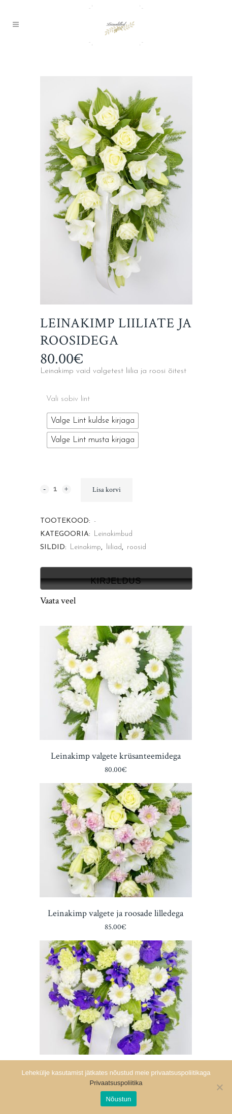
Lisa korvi (106, 489)
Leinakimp (85, 547)
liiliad (114, 547)
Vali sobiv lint (68, 399)
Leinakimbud (113, 534)
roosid (136, 547)
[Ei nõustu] (219, 1087)
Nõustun (118, 1099)
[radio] (92, 420)
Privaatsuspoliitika (115, 1083)
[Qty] (55, 488)
